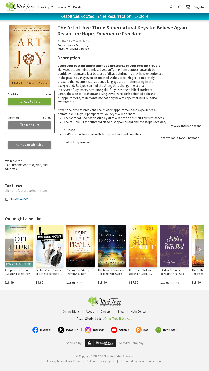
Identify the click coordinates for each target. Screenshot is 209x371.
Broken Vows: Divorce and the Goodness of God (49, 274)
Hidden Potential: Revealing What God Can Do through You (172, 274)
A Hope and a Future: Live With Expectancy (17, 272)
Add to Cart (29, 101)
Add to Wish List (29, 145)
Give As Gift (29, 125)
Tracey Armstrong (77, 45)
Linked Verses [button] (18, 199)
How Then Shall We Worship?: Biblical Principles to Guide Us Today (142, 275)
